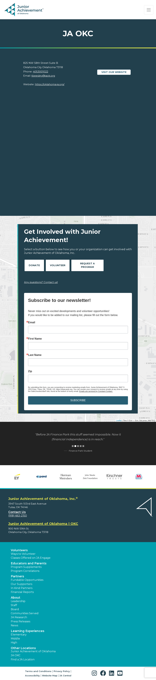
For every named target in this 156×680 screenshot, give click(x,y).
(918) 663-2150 (17, 515)
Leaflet (118, 420)
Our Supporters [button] (21, 584)
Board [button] (15, 609)
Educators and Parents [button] (28, 563)
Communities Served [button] (25, 613)
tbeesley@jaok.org (43, 75)
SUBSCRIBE (78, 400)
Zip (30, 371)
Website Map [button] (49, 675)
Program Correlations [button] (25, 571)
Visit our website (113, 72)
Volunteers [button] (19, 550)
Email (31, 322)
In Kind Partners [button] (21, 588)
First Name (35, 338)
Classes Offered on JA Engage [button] (30, 557)
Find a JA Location (23, 659)
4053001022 (40, 71)
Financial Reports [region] (22, 592)
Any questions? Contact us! (41, 282)
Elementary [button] (19, 634)
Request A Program (87, 265)
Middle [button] (15, 638)
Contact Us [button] (17, 512)
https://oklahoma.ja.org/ (49, 84)
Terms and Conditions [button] (38, 671)
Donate (34, 265)
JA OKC (15, 655)
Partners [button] (17, 576)
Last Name (34, 355)
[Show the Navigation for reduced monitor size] (148, 9)
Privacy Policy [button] (62, 671)
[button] (95, 673)
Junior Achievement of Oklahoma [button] (33, 651)
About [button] (15, 597)
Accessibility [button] (32, 675)
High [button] (14, 642)
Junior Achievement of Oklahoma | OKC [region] (43, 524)
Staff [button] (14, 605)
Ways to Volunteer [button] (23, 553)
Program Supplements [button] (26, 567)
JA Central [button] (65, 675)
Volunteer (57, 265)
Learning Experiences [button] (27, 630)
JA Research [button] (19, 617)
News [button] (14, 625)
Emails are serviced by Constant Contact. (96, 391)
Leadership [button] (18, 601)
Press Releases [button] (20, 621)
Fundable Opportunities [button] (27, 579)
